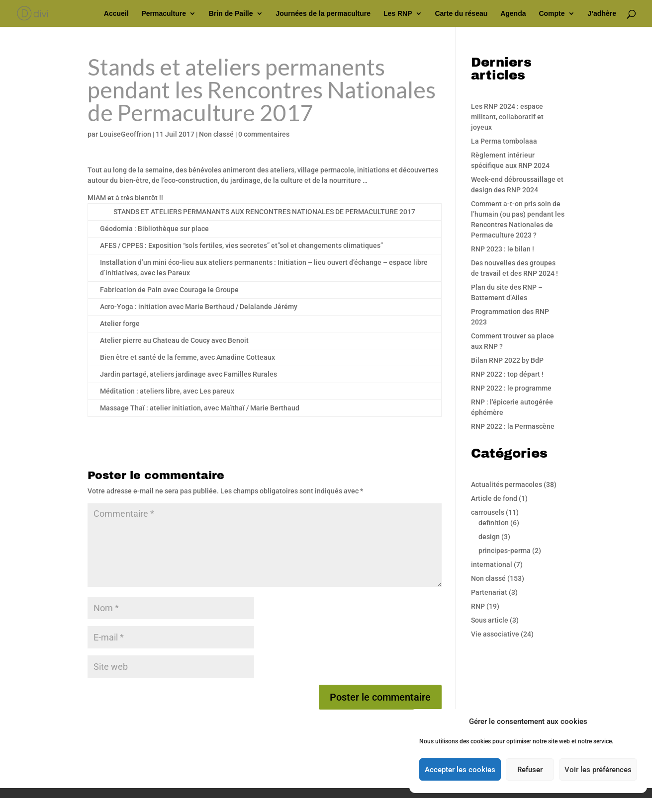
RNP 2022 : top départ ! (507, 374)
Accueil (116, 13)
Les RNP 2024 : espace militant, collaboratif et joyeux (507, 116)
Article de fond (494, 498)
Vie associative (495, 634)
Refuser (530, 769)
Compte (551, 13)
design (489, 537)
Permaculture (163, 13)
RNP (478, 606)
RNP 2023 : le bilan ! (502, 249)
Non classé (216, 134)
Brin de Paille (231, 13)
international (491, 564)
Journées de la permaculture (323, 13)
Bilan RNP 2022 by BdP (507, 360)
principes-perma (504, 551)
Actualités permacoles (506, 484)
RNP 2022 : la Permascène (513, 426)
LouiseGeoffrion (125, 134)
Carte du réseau (461, 13)
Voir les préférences (598, 769)
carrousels (487, 512)
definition (493, 523)
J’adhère (601, 13)
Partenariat (489, 592)
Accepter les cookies (460, 769)
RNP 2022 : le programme (511, 388)
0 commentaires (263, 134)
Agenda (513, 13)
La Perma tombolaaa (504, 141)
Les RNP (397, 13)
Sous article (489, 620)
